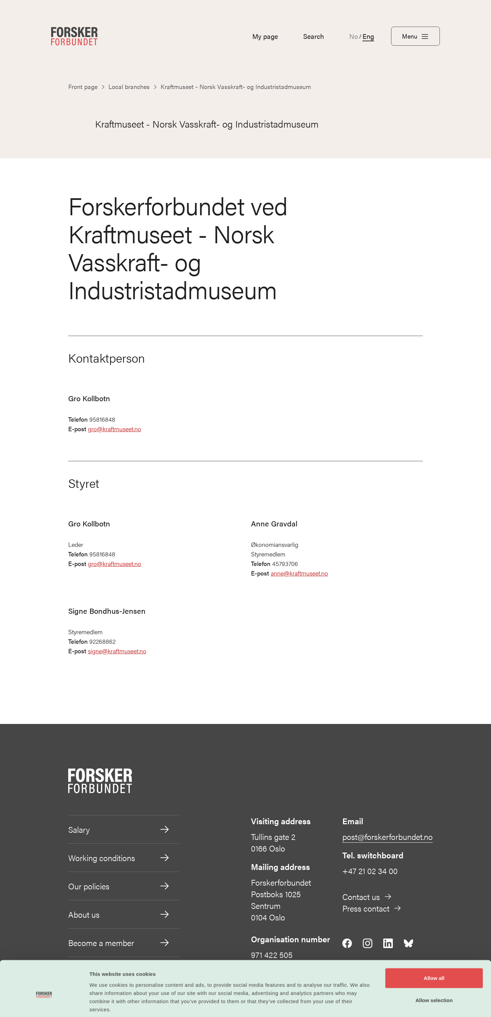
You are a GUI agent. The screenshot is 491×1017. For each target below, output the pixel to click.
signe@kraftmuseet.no (117, 651)
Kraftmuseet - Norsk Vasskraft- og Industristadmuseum (194, 124)
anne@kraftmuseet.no (299, 573)
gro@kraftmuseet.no (114, 429)
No (353, 36)
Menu (415, 36)
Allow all (434, 944)
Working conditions (119, 858)
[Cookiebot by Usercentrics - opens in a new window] (44, 1004)
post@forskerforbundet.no (387, 837)
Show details (358, 1003)
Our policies (119, 886)
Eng (368, 36)
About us (119, 914)
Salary (119, 830)
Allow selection (433, 967)
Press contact (372, 908)
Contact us (367, 897)
